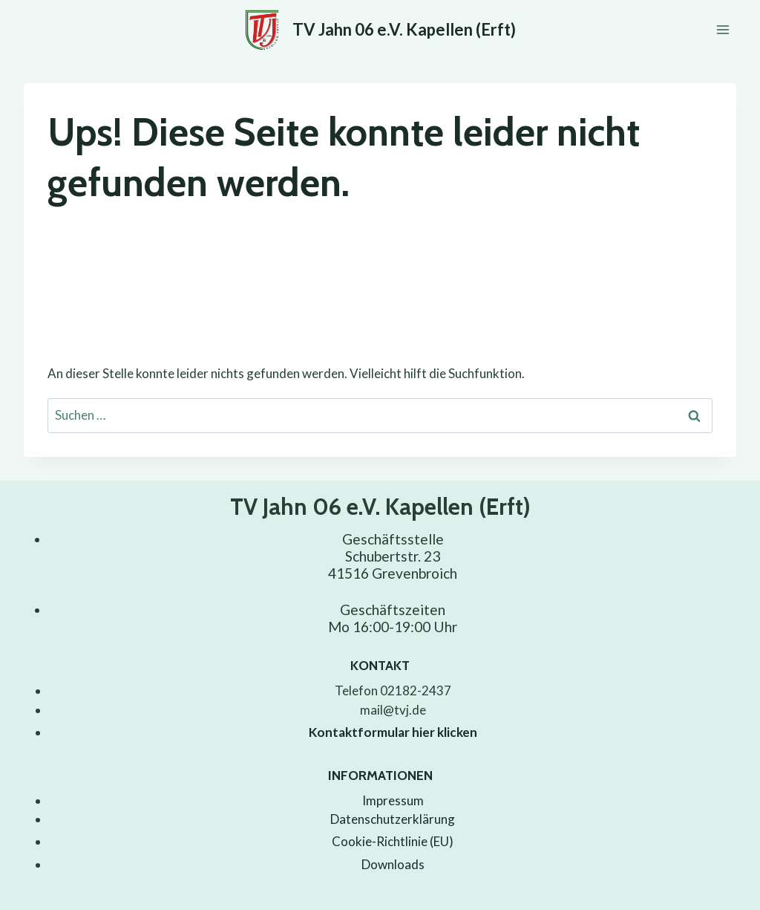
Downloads (393, 864)
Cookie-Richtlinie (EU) (392, 841)
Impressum (393, 800)
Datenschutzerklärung (392, 819)
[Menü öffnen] (722, 29)
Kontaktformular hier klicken (393, 732)
